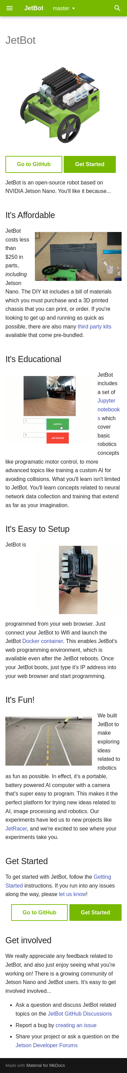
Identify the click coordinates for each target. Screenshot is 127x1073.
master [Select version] (61, 8)
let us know (72, 894)
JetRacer (16, 828)
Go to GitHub (34, 164)
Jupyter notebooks (109, 409)
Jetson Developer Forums (47, 1045)
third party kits (94, 326)
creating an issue (76, 1025)
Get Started (89, 164)
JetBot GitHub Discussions (80, 1014)
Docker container (42, 641)
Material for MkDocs (45, 1065)
